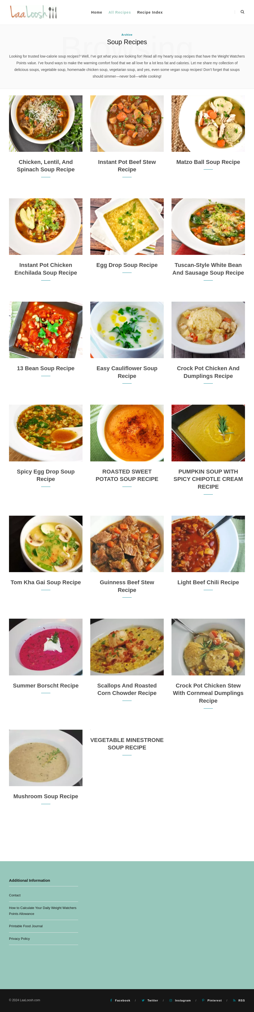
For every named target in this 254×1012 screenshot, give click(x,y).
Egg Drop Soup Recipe (127, 265)
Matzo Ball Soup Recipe (208, 162)
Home (96, 12)
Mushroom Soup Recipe (45, 796)
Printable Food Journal (26, 926)
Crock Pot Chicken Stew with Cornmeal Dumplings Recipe (208, 693)
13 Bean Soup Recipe (46, 368)
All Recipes (119, 12)
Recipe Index (150, 12)
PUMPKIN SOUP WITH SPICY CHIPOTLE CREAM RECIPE (208, 479)
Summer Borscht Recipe (46, 685)
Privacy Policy (19, 939)
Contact (15, 895)
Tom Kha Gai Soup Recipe (46, 582)
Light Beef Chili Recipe (208, 582)
